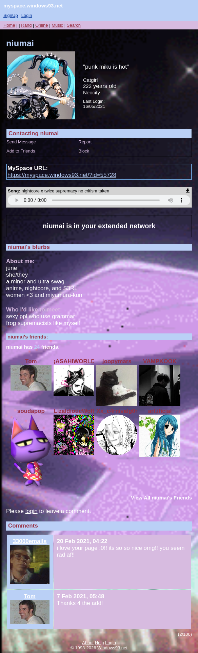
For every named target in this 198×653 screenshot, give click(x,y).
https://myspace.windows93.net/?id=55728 (61, 175)
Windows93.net (112, 647)
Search (74, 25)
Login (26, 15)
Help (99, 642)
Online (41, 25)
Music (57, 25)
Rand (26, 25)
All (147, 497)
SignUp (10, 15)
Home (9, 25)
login (31, 511)
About (88, 642)
